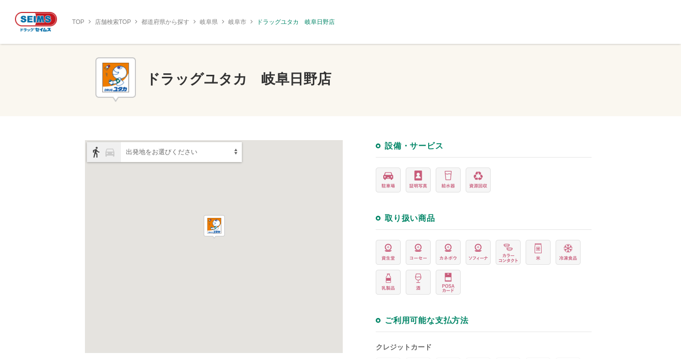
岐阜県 (209, 21)
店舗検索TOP (113, 21)
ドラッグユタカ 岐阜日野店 (296, 21)
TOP (78, 21)
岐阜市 (237, 21)
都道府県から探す (165, 21)
